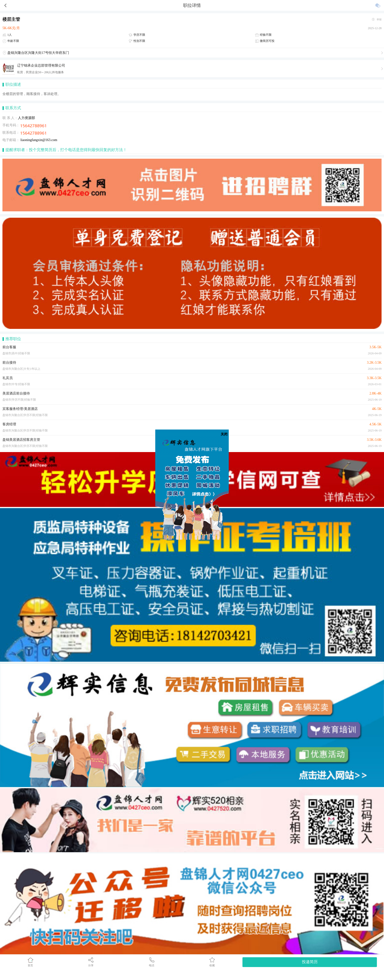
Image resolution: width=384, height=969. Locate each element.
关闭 (224, 434)
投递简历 (310, 962)
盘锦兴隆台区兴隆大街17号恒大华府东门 (38, 53)
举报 (379, 19)
